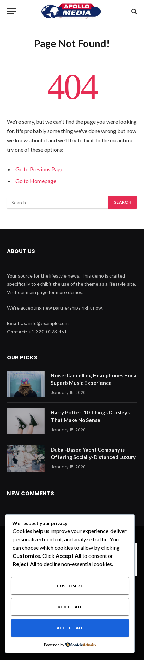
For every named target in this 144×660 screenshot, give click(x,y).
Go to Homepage (35, 180)
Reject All (70, 606)
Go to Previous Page (39, 169)
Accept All (70, 627)
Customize (70, 585)
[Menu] (11, 11)
